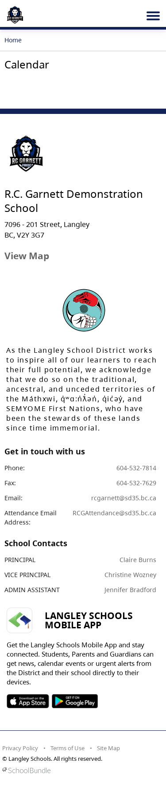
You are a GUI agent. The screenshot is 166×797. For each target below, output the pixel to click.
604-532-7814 (136, 468)
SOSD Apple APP (28, 701)
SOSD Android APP (74, 701)
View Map (26, 255)
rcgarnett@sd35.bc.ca (123, 498)
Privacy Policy (20, 748)
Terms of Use (67, 748)
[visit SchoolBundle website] (80, 770)
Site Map (108, 748)
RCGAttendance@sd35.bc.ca (114, 513)
